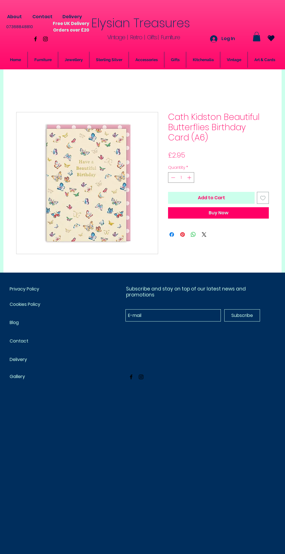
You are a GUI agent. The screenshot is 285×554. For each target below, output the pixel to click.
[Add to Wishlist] (263, 198)
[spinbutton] (181, 177)
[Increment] (189, 177)
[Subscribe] (242, 315)
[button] (257, 36)
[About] (14, 16)
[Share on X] (204, 234)
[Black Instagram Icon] (45, 39)
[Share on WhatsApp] (193, 234)
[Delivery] (72, 16)
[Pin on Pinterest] (182, 234)
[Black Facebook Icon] (35, 39)
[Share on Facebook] (171, 234)
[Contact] (42, 16)
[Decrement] (172, 177)
